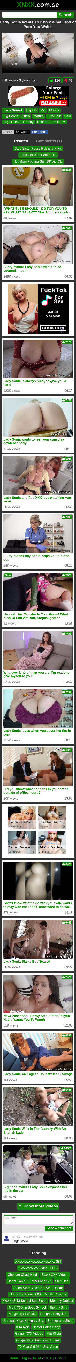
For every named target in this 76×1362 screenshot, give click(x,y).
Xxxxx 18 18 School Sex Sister (24, 1301)
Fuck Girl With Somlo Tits (38, 155)
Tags (25, 1358)
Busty (26, 116)
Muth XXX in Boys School (27, 1307)
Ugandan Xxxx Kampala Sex (23, 1320)
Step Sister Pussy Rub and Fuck (38, 148)
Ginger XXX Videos (29, 1333)
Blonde (54, 110)
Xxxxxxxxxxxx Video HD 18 (38, 1268)
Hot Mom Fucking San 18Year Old (37, 161)
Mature (39, 116)
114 (55, 80)
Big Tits (31, 110)
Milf (43, 110)
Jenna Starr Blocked (27, 1287)
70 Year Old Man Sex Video (38, 1346)
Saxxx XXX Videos (54, 1274)
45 (68, 80)
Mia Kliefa (54, 1333)
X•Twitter (22, 132)
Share (7, 132)
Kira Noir (22, 1327)
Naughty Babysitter (53, 1314)
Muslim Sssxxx (55, 1294)
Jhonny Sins (58, 1307)
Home (14, 1358)
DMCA (36, 1358)
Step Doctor (54, 1287)
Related (21, 141)
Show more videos (38, 1206)
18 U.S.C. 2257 (55, 1358)
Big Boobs (10, 116)
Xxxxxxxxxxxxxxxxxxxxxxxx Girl (38, 1261)
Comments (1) (49, 141)
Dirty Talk (54, 116)
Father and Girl (40, 1281)
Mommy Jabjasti (62, 1301)
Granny (28, 122)
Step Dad (62, 1281)
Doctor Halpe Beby (46, 1327)
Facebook (39, 132)
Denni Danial (16, 1281)
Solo (67, 116)
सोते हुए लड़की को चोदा (23, 1314)
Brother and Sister (60, 1320)
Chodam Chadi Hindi (23, 1274)
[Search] (29, 15)
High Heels (11, 122)
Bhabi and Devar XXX (25, 1294)
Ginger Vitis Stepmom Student (38, 1340)
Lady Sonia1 (12, 110)
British (41, 122)
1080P (54, 122)
